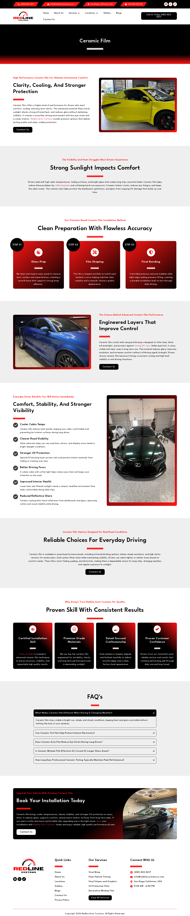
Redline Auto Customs (42, 119)
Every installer (27, 655)
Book (99, 822)
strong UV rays (142, 346)
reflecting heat (62, 185)
